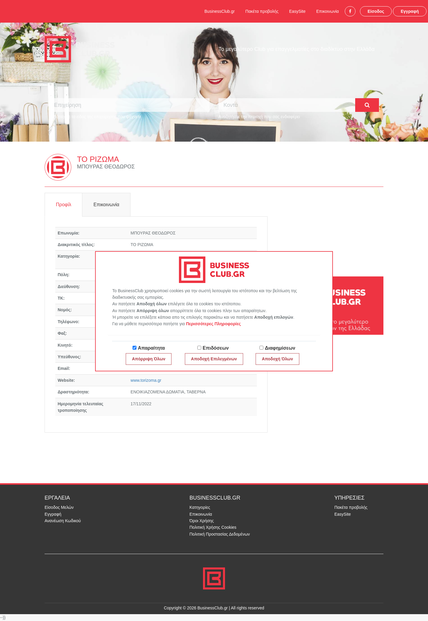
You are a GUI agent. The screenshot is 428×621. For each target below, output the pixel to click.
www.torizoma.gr (145, 380)
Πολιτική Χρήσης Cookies (213, 527)
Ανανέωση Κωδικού (63, 520)
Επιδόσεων (216, 348)
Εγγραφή (410, 11)
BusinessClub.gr (219, 11)
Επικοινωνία (327, 11)
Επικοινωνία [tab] (106, 204)
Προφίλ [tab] (63, 204)
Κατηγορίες (200, 507)
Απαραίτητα (151, 348)
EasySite (297, 11)
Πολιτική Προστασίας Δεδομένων (220, 534)
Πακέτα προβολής (262, 11)
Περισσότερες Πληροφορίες (213, 323)
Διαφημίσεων (280, 348)
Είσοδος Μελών (59, 507)
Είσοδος (376, 11)
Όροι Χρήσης (202, 520)
